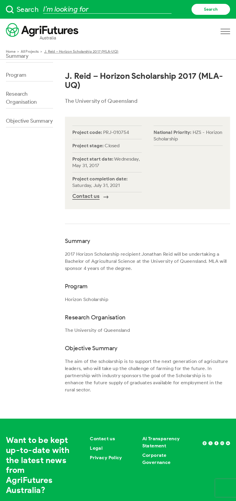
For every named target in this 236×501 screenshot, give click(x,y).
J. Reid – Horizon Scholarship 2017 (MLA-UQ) (81, 51)
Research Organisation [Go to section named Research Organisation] (21, 98)
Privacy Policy (106, 457)
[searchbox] (118, 9)
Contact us (102, 438)
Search (211, 9)
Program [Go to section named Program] (16, 75)
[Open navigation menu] (225, 31)
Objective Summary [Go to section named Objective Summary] (29, 121)
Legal (96, 448)
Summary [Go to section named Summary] (17, 56)
